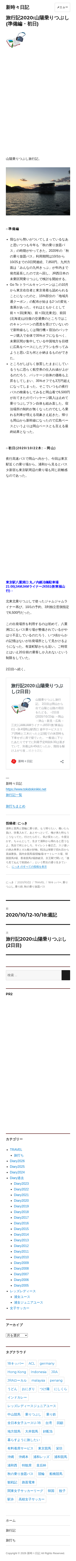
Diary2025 (17, 1166)
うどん (12, 1389)
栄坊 (59, 1448)
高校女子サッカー (32, 1499)
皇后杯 (41, 1465)
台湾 (48, 1423)
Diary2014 (21, 1234)
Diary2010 (21, 1257)
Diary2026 (17, 1161)
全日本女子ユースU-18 (24, 1423)
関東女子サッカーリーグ (25, 1491)
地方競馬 (13, 1431)
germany (47, 1363)
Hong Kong (16, 1372)
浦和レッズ (41, 1457)
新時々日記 (17, 7)
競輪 (41, 1474)
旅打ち (19, 1155)
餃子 (62, 1491)
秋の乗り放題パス (34, 886)
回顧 (60, 1423)
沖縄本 (23, 1457)
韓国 (51, 1491)
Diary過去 (17, 1178)
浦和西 (12, 1465)
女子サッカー (19, 1308)
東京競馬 (44, 1448)
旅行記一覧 (14, 795)
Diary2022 (21, 1189)
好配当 (48, 1431)
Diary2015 (21, 1229)
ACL (32, 1363)
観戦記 (12, 1482)
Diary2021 (21, 1195)
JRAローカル (17, 1380)
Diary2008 (21, 1268)
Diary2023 (21, 1183)
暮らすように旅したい (23, 1440)
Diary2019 (21, 1206)
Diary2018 (21, 1212)
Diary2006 (21, 1280)
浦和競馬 (60, 1457)
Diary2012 (21, 1246)
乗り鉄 (19, 886)
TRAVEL (40, 882)
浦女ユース (22, 1297)
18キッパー (54, 882)
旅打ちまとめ (15, 806)
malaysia (38, 1380)
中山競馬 (13, 1414)
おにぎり (28, 1389)
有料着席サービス (20, 1448)
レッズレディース (23, 1291)
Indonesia (38, 1372)
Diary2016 (21, 1223)
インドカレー (17, 1397)
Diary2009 (21, 1263)
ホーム (11, 1520)
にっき (10, 882)
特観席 (27, 1465)
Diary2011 (21, 1251)
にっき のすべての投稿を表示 (29, 866)
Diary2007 (21, 1274)
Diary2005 (21, 1285)
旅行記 (11, 1530)
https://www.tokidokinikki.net (26, 789)
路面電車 (28, 1482)
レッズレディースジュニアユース (31, 1406)
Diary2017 (21, 1217)
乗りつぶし (33, 1414)
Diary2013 (21, 1240)
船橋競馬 (55, 1474)
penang (56, 1380)
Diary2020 (21, 1200)
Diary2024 (17, 1172)
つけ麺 (44, 1389)
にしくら (60, 1389)
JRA (54, 1372)
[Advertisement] (38, 107)
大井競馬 (31, 1431)
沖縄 (10, 1457)
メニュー (62, 7)
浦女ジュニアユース (28, 1302)
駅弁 (10, 1499)
